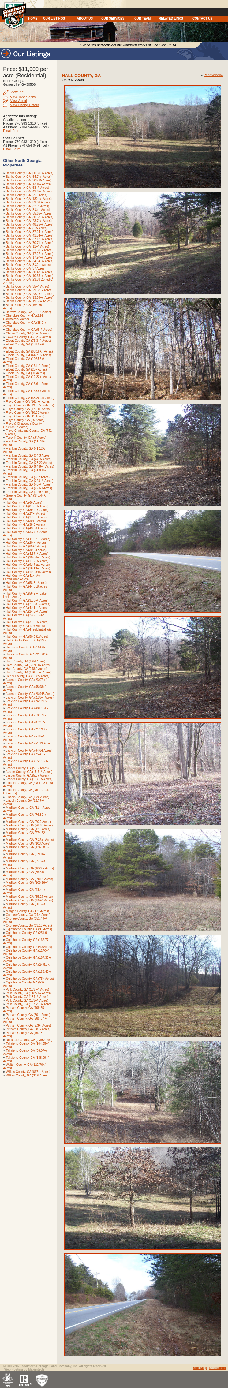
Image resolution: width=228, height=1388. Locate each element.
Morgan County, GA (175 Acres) (27, 911)
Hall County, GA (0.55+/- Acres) (27, 506)
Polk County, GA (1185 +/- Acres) (28, 993)
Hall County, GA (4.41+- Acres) (26, 608)
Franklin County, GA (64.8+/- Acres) (30, 466)
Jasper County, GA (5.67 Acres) (27, 775)
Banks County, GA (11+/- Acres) (27, 246)
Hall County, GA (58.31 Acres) (26, 582)
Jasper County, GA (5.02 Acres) (27, 768)
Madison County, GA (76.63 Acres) (29, 825)
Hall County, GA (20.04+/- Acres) (28, 557)
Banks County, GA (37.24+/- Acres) (29, 231)
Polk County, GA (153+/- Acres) (27, 1000)
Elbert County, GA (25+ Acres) (26, 369)
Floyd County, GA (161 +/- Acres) (28, 401)
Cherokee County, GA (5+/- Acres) (29, 329)
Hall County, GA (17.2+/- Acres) (27, 561)
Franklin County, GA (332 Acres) (28, 477)
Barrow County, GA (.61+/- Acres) (28, 312)
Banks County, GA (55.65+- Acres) (29, 213)
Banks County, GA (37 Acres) (25, 268)
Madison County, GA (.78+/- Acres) (29, 879)
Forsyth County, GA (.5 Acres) (26, 437)
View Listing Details (24, 105)
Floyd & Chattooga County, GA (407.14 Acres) (23, 425)
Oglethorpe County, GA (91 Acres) (29, 929)
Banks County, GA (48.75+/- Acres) (29, 224)
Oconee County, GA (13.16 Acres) (29, 925)
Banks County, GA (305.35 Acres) (28, 180)
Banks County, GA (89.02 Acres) (28, 202)
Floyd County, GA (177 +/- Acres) (28, 409)
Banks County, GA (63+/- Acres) (27, 187)
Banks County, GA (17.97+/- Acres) (29, 257)
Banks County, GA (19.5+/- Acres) (29, 301)
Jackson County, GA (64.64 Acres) (29, 750)
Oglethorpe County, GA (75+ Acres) (30, 978)
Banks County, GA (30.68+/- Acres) (29, 217)
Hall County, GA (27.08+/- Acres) (28, 604)
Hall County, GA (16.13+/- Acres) (28, 568)
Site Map (200, 1368)
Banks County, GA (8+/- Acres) (26, 228)
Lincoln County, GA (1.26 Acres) (27, 797)
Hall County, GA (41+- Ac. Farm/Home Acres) (22, 577)
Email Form (11, 130)
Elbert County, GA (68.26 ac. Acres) (30, 398)
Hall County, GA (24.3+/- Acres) (27, 611)
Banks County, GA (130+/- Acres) (28, 184)
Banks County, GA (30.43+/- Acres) (29, 272)
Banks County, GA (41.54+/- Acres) (29, 235)
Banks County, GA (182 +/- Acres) (29, 198)
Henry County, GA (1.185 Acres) (27, 676)
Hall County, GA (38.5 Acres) (25, 524)
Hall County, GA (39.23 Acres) (26, 550)
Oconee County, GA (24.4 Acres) (28, 914)
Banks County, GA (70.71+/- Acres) (29, 242)
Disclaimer (217, 1368)
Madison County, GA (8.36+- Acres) (30, 839)
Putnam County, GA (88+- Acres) (28, 1029)
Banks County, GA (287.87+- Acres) (30, 294)
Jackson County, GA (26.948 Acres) (30, 694)
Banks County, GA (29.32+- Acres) (29, 290)
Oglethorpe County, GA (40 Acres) (29, 947)
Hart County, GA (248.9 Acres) (26, 668)
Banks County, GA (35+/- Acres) (27, 286)
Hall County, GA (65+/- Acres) (26, 546)
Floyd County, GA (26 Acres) (25, 420)
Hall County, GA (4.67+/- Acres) (27, 553)
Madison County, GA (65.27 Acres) (29, 896)
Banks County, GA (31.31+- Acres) (29, 250)
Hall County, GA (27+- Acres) (25, 513)
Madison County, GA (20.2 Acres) (28, 821)
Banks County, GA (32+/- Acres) (27, 206)
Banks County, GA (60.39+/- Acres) (29, 173)
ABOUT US (85, 18)
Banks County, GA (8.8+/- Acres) (28, 209)
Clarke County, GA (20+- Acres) (27, 333)
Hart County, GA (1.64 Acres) (25, 661)
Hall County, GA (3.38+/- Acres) (27, 600)
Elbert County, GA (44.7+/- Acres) (28, 355)
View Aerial (18, 101)
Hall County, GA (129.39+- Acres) (28, 572)
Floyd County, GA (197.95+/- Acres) (30, 405)
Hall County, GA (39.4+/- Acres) (27, 510)
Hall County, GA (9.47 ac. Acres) (28, 564)
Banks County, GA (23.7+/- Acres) (29, 220)
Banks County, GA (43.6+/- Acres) (29, 191)
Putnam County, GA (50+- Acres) (28, 1015)
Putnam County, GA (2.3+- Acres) (28, 1025)
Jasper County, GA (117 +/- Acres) (29, 779)
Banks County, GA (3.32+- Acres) (28, 265)
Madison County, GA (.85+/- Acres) (29, 900)
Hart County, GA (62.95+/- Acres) (28, 665)
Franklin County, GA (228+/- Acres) (29, 481)
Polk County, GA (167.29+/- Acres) (29, 1004)
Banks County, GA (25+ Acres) (26, 195)
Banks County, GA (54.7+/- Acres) (29, 176)
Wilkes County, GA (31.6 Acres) (27, 1075)
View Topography (23, 97)
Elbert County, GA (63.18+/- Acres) (29, 351)
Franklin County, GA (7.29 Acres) (28, 492)
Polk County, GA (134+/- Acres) (27, 996)
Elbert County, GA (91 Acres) (25, 373)
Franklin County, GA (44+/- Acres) (28, 459)
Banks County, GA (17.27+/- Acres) (29, 254)
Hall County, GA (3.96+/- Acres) (27, 622)
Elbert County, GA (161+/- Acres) (28, 366)
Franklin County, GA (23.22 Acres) (29, 463)
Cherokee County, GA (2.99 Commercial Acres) (23, 317)
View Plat (17, 92)
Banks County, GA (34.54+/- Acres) (29, 261)
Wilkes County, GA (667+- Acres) (28, 1071)
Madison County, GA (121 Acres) (28, 829)
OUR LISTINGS (54, 18)
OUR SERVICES (112, 18)
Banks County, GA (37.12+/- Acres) (29, 239)
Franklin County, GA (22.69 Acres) (29, 488)
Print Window (213, 75)
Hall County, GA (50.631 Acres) (27, 636)
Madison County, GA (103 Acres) (28, 843)
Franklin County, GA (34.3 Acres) (28, 455)
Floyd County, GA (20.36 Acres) (27, 412)
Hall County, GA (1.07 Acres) (25, 626)
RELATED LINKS (171, 18)
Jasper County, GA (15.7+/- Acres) (29, 772)
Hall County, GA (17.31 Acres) (26, 517)
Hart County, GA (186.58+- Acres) (28, 672)
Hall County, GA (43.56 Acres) (26, 528)
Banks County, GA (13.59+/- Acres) (29, 297)
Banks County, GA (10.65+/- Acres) (29, 276)
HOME (32, 18)
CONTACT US (202, 18)
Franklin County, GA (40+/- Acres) (28, 484)
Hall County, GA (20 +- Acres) (26, 542)
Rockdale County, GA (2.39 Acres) (29, 1040)
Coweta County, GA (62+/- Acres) (28, 337)
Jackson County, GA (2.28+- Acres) (30, 697)
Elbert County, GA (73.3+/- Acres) (28, 340)
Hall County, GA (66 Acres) (24, 502)
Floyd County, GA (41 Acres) (25, 416)
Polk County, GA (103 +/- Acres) (27, 989)
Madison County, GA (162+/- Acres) (30, 868)
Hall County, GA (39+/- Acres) (26, 521)
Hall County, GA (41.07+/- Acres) (28, 539)
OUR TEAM (142, 18)
